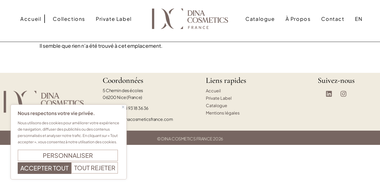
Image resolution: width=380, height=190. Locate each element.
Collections (69, 19)
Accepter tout (68, 168)
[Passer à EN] (359, 19)
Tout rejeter (67, 156)
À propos (298, 19)
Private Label (114, 19)
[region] (69, 136)
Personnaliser (67, 145)
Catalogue (260, 19)
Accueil (30, 19)
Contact (332, 19)
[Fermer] (123, 97)
